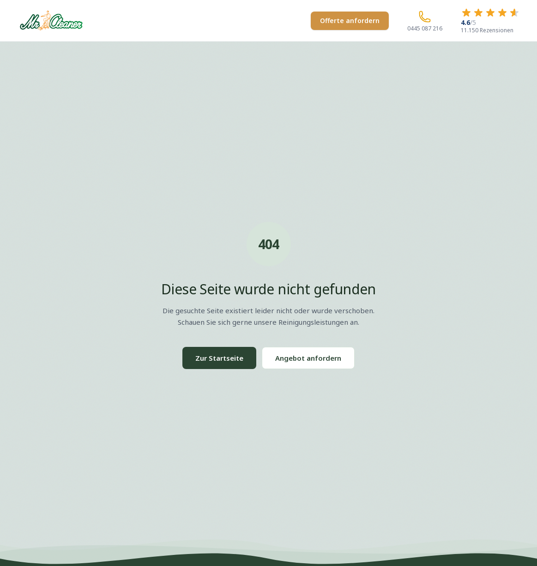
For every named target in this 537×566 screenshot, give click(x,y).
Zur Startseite (219, 358)
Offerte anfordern (350, 20)
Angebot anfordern (308, 358)
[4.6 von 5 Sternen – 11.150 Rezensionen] (490, 20)
